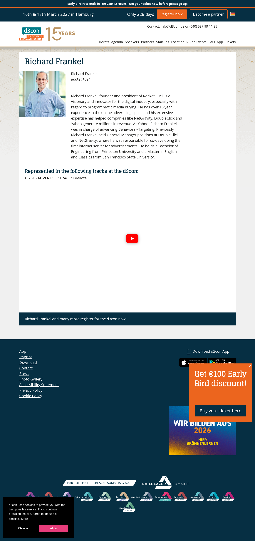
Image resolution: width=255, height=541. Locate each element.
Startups (162, 42)
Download (28, 362)
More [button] (24, 518)
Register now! (172, 13)
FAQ (212, 42)
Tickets (103, 42)
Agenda (117, 42)
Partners (147, 42)
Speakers (132, 42)
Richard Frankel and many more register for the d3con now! (76, 318)
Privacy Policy (30, 390)
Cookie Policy (30, 395)
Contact (26, 367)
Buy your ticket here (220, 411)
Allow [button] (53, 528)
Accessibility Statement (39, 384)
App (220, 42)
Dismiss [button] (23, 528)
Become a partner (208, 14)
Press (24, 373)
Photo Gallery (30, 379)
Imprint (25, 356)
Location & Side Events (189, 42)
